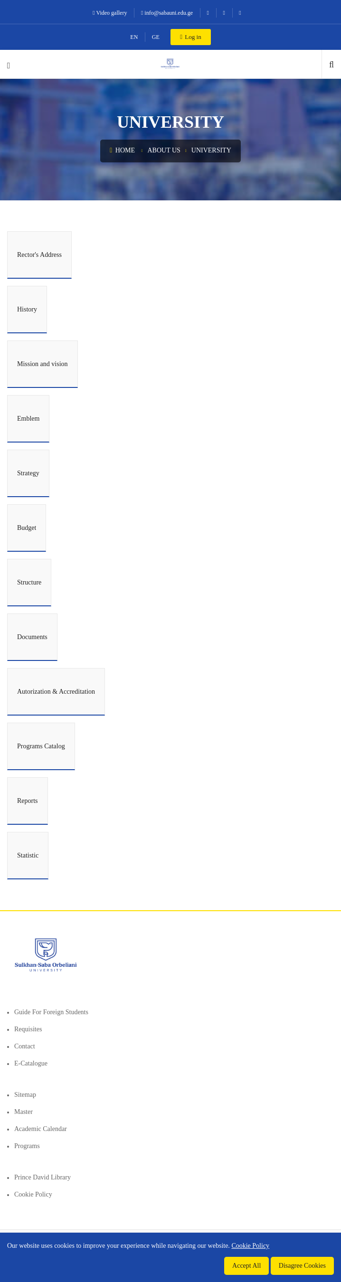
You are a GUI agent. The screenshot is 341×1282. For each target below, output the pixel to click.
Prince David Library (42, 1177)
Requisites (28, 1029)
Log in (190, 36)
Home (122, 150)
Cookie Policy (33, 1194)
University (211, 150)
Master (23, 1111)
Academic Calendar (40, 1128)
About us (163, 150)
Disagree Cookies (302, 1265)
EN (134, 37)
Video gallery (110, 12)
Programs (27, 1146)
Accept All (246, 1265)
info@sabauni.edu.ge (167, 12)
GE (156, 37)
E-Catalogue (30, 1063)
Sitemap (25, 1094)
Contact (24, 1046)
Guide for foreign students (51, 1012)
